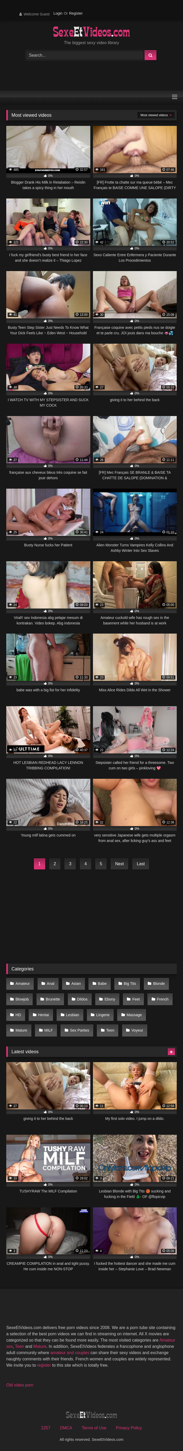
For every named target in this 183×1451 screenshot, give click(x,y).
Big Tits (130, 983)
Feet (136, 999)
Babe (102, 983)
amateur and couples (69, 1352)
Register (76, 13)
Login (58, 13)
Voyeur (137, 1030)
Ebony (109, 999)
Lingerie (102, 1015)
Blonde (159, 983)
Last (141, 864)
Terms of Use (94, 1428)
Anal (50, 983)
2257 (46, 1428)
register (44, 1365)
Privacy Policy (129, 1428)
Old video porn (19, 1385)
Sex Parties (79, 1030)
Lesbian (72, 1015)
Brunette (53, 999)
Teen (110, 1030)
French (163, 999)
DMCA (66, 1428)
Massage (134, 1015)
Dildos (82, 999)
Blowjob (22, 999)
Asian (76, 983)
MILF (48, 1030)
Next (119, 864)
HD (18, 1015)
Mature (21, 1030)
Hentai (43, 1015)
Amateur (23, 983)
